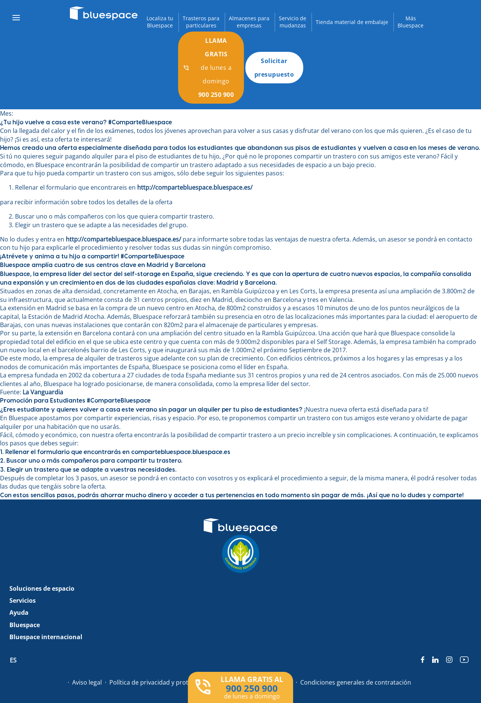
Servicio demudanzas (292, 22)
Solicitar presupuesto (274, 67)
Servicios (22, 600)
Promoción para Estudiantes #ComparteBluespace (75, 401)
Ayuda (19, 612)
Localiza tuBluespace (160, 22)
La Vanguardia (43, 392)
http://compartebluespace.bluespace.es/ (195, 187)
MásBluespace (411, 22)
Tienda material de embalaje (352, 22)
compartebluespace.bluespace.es (180, 452)
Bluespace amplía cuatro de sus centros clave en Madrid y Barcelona (103, 265)
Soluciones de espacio (41, 588)
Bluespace (24, 625)
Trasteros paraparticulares (201, 22)
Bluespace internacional (45, 637)
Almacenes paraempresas (249, 22)
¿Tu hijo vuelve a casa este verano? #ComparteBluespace (86, 122)
